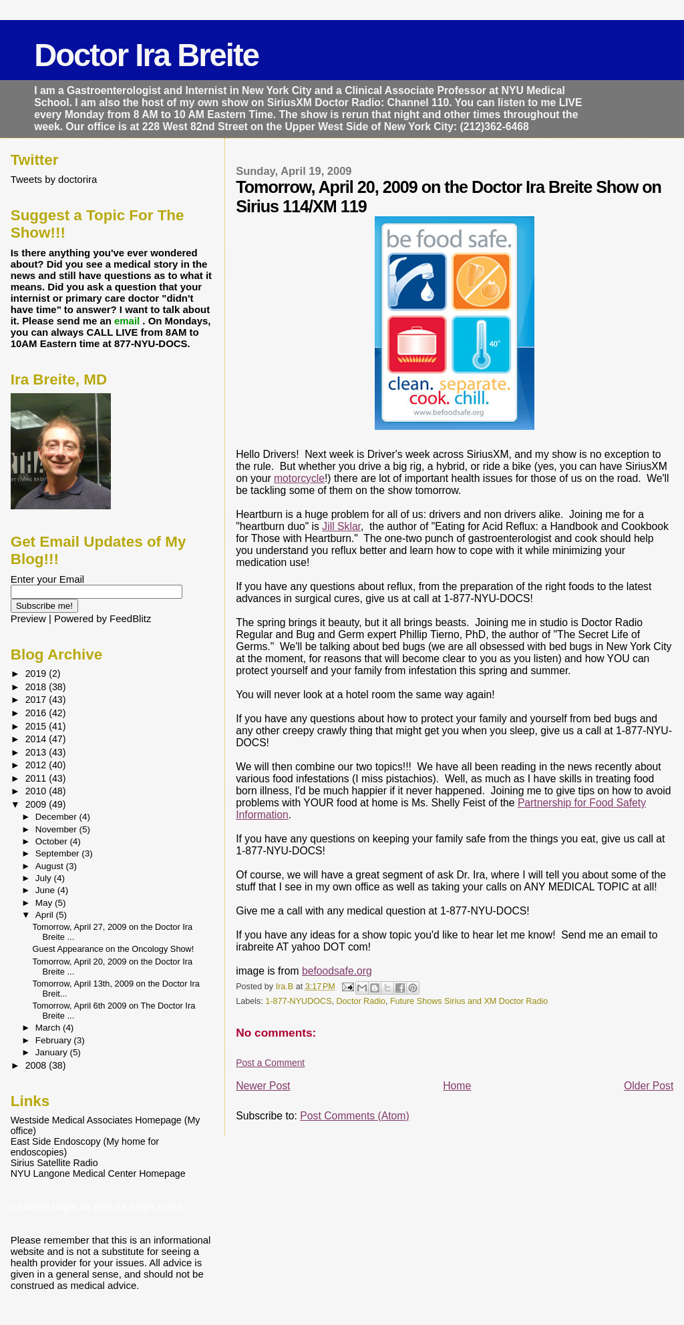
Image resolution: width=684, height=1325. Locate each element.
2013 (37, 752)
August (50, 866)
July (44, 878)
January (52, 1052)
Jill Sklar (341, 526)
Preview (28, 618)
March (49, 1028)
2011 (37, 778)
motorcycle (299, 478)
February (54, 1040)
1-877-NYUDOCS (298, 1001)
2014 (37, 739)
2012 (37, 765)
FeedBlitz (130, 618)
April (45, 915)
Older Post (648, 1085)
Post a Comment (270, 1062)
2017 (37, 699)
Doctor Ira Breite (146, 55)
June (46, 890)
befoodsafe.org (337, 971)
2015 (37, 726)
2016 (37, 713)
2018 (37, 687)
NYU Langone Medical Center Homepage (98, 1173)
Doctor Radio (361, 1001)
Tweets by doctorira (54, 179)
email (128, 320)
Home (457, 1085)
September (58, 853)
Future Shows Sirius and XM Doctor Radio (469, 1001)
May (45, 903)
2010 (37, 791)
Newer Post (263, 1085)
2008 (37, 1065)
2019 (37, 673)
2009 (37, 804)
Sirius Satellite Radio (54, 1162)
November (57, 829)
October (52, 841)
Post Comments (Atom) (354, 1115)
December (57, 817)
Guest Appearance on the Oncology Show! (113, 949)
